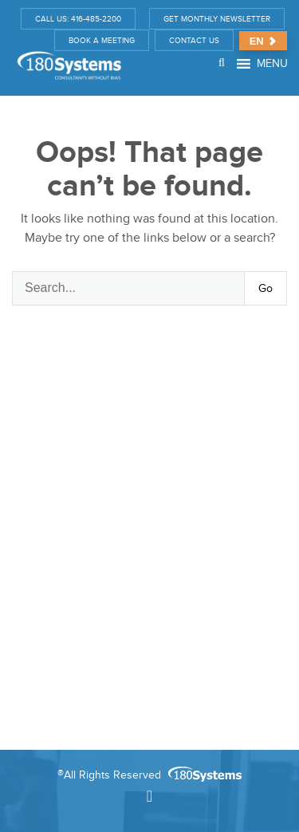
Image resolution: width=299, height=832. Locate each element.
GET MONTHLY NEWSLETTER (216, 18)
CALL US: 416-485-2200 (78, 18)
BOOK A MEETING (102, 40)
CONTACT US (194, 40)
